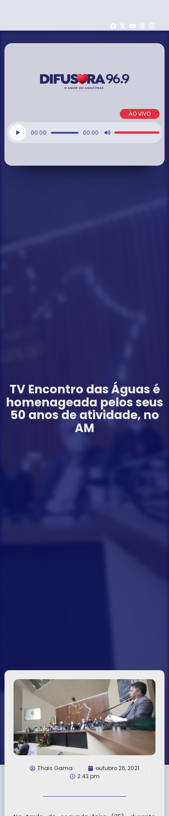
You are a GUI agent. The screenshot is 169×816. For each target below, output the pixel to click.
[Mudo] (107, 133)
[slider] (64, 133)
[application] (84, 132)
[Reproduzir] (17, 132)
